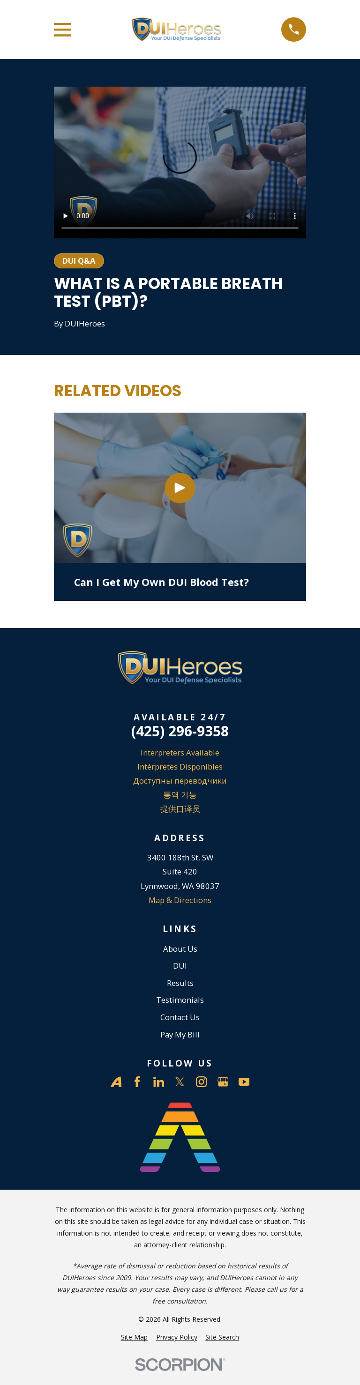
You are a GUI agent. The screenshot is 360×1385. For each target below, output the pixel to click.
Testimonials (180, 999)
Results (180, 983)
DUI (180, 965)
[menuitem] (134, 1337)
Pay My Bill (180, 1034)
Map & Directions (180, 900)
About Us (180, 948)
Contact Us (180, 1017)
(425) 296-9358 (180, 731)
